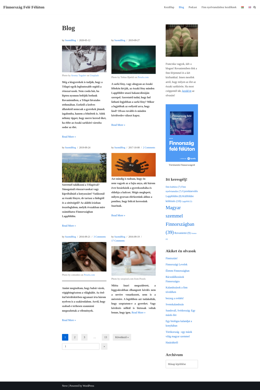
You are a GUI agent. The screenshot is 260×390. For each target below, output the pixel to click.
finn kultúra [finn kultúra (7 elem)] (173, 186)
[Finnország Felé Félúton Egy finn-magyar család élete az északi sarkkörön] (23, 7)
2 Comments (149, 147)
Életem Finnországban (178, 270)
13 (105, 337)
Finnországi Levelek (176, 264)
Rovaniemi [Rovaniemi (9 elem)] (182, 233)
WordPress (88, 385)
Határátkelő (172, 342)
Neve (65, 385)
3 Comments (100, 236)
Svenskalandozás (175, 304)
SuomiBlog (70, 40)
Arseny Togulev (78, 75)
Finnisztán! (172, 258)
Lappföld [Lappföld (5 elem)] (187, 201)
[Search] (254, 7)
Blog (181, 7)
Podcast (193, 7)
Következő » (122, 337)
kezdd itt (187, 91)
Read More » (69, 136)
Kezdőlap (169, 7)
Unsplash (94, 75)
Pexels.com (143, 77)
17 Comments (118, 240)
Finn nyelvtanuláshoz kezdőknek (218, 7)
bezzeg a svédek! (175, 298)
